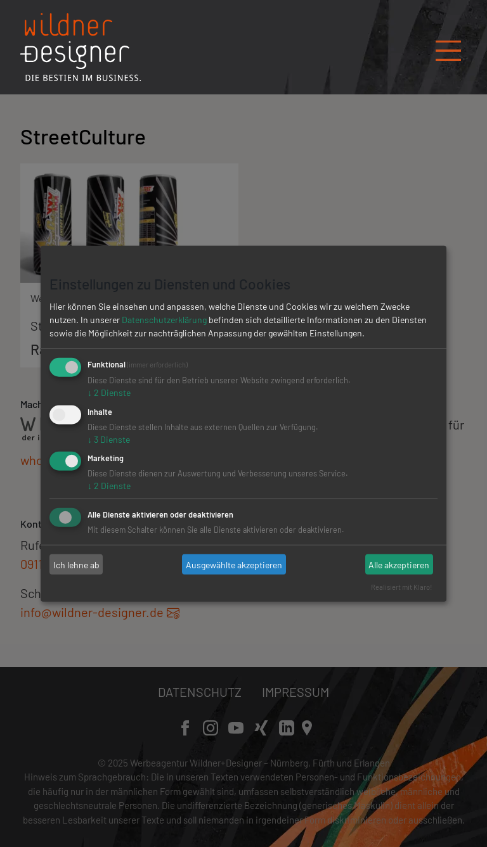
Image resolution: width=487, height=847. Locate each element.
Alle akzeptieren (398, 564)
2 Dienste (109, 392)
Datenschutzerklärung (164, 319)
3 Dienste (109, 438)
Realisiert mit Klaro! (401, 587)
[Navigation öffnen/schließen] (448, 46)
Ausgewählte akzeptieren (234, 564)
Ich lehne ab (76, 564)
